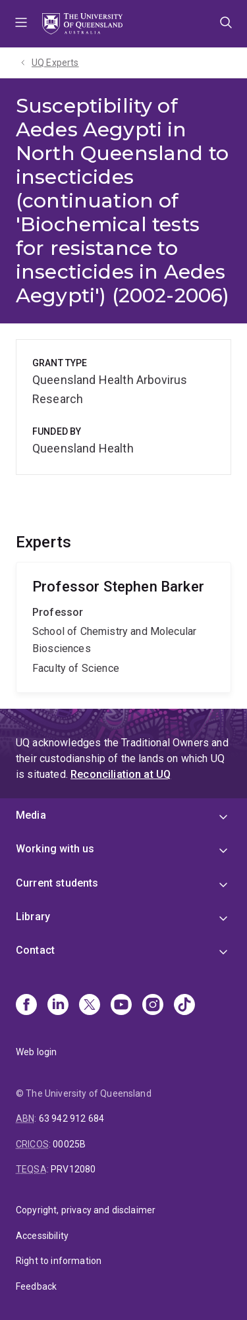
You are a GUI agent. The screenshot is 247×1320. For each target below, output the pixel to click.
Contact (35, 950)
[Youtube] (121, 1006)
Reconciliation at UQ (120, 774)
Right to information (58, 1260)
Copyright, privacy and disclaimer (85, 1210)
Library (33, 916)
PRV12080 (73, 1169)
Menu (21, 23)
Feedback (36, 1286)
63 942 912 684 (71, 1118)
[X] (89, 1006)
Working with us (55, 848)
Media (31, 815)
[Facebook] (26, 1006)
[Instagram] (152, 1006)
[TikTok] (184, 1006)
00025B (69, 1144)
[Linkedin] (58, 1006)
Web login (36, 1052)
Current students (57, 883)
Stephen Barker (123, 627)
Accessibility (42, 1235)
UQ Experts (55, 62)
